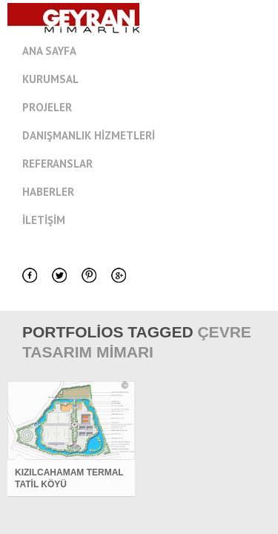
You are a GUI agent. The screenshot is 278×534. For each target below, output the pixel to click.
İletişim (43, 220)
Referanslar (57, 163)
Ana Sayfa (49, 51)
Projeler (47, 107)
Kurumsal (150, 79)
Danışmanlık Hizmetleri (88, 135)
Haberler (48, 192)
